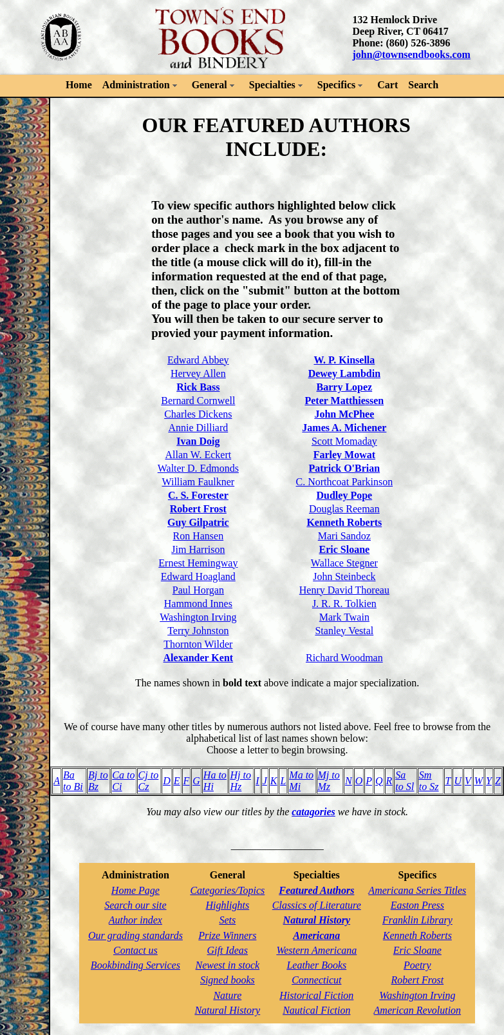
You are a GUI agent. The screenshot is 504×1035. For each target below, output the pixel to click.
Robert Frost (198, 508)
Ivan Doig (197, 441)
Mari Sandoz (344, 535)
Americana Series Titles (417, 890)
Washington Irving (198, 617)
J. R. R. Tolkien (344, 603)
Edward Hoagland (198, 576)
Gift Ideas (227, 950)
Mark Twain (344, 617)
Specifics (336, 84)
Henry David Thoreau (344, 590)
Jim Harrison (198, 549)
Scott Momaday (344, 441)
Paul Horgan (198, 590)
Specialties (272, 84)
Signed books (227, 979)
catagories (313, 811)
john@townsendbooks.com (412, 54)
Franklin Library (417, 919)
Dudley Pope (345, 495)
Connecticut (316, 979)
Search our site (135, 905)
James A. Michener (344, 427)
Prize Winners (227, 935)
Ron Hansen (198, 535)
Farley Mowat (344, 454)
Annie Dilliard (198, 427)
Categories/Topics (227, 890)
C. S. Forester (198, 495)
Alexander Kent (198, 657)
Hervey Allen (198, 373)
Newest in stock (228, 965)
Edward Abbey (198, 359)
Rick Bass (197, 387)
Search (423, 84)
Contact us (135, 950)
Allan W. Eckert (198, 454)
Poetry (417, 965)
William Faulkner (198, 481)
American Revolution (418, 1010)
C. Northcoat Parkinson (344, 481)
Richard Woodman (344, 657)
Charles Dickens (198, 414)
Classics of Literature (316, 905)
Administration (136, 84)
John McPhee (344, 414)
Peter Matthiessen (344, 400)
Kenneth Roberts (344, 522)
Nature (227, 995)
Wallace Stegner (344, 562)
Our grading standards (135, 935)
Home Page (135, 890)
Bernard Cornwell (198, 400)
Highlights (228, 905)
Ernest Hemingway (198, 562)
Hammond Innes (198, 603)
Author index (135, 919)
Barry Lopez (345, 387)
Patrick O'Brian (344, 468)
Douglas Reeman (344, 508)
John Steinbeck (344, 576)
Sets (227, 919)
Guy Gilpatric (198, 522)
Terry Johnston (198, 630)
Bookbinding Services (135, 965)
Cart (387, 84)
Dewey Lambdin (344, 373)
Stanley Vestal (344, 630)
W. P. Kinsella (344, 359)
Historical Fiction (316, 995)
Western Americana (316, 950)
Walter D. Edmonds (198, 468)
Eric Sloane (344, 549)
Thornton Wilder (197, 644)
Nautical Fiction (316, 1010)
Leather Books (316, 965)
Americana (316, 935)
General (209, 84)
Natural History (227, 1010)
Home (79, 84)
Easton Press (417, 905)
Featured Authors (316, 890)
